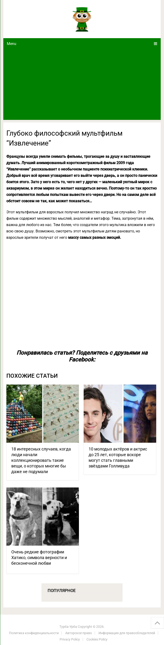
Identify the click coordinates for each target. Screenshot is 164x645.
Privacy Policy (70, 639)
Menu (11, 43)
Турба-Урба (68, 627)
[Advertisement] (82, 85)
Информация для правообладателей (126, 633)
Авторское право (78, 633)
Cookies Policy (96, 639)
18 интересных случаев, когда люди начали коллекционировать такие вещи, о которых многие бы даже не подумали (41, 460)
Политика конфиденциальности (34, 633)
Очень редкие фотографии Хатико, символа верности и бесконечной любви (39, 557)
